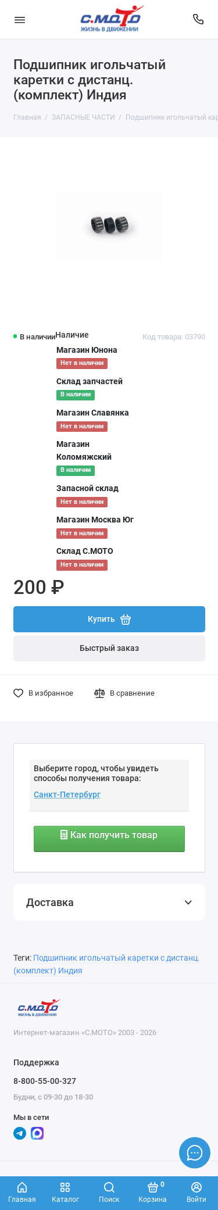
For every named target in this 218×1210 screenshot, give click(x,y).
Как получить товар (108, 834)
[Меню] (20, 19)
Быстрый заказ (109, 648)
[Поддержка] (199, 19)
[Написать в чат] (194, 1152)
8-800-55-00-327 (44, 1081)
